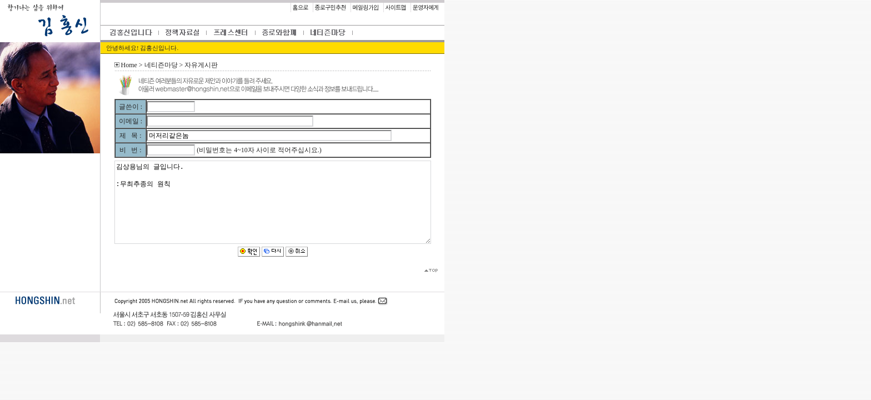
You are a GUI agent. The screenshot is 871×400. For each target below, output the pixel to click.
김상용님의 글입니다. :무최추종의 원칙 (272, 202)
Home (129, 65)
